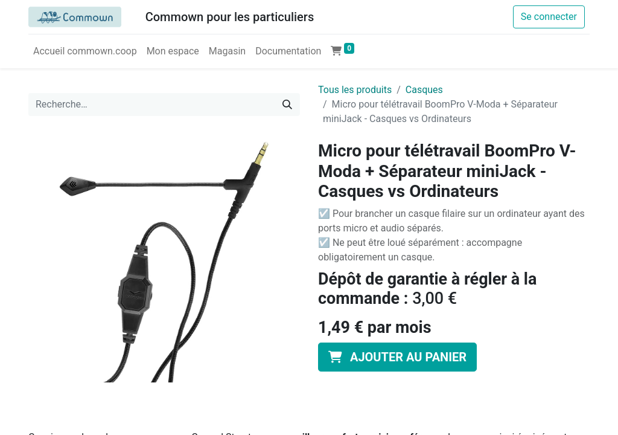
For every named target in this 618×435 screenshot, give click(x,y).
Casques (424, 89)
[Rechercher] (287, 104)
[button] (397, 357)
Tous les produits (355, 89)
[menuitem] (85, 51)
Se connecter (549, 16)
